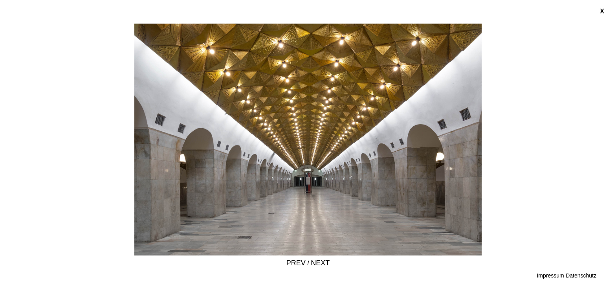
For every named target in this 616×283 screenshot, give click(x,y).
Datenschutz (581, 275)
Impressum (550, 275)
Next (320, 263)
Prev (296, 263)
